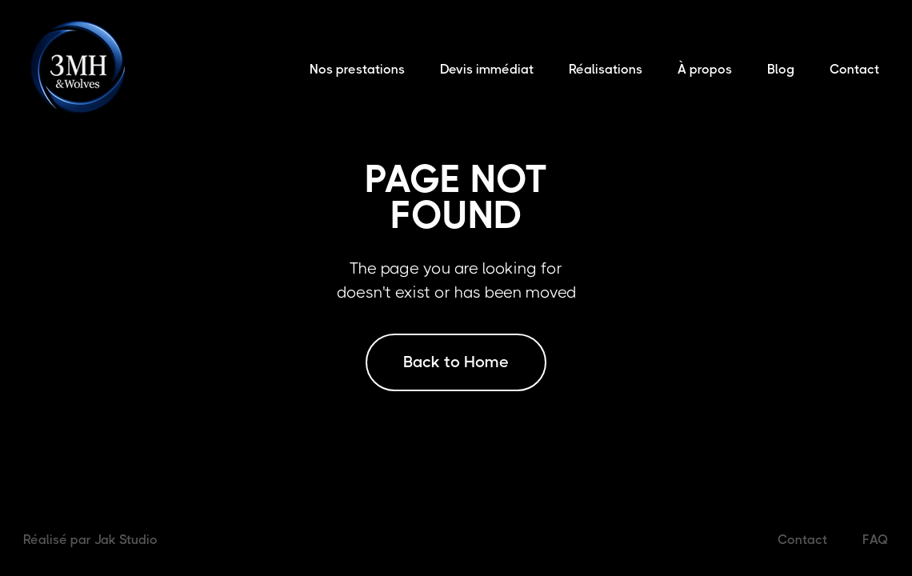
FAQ (875, 539)
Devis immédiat (487, 69)
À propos (705, 69)
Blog (780, 69)
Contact (854, 69)
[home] (80, 69)
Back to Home (456, 362)
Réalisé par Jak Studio (90, 539)
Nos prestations (357, 69)
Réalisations (605, 69)
